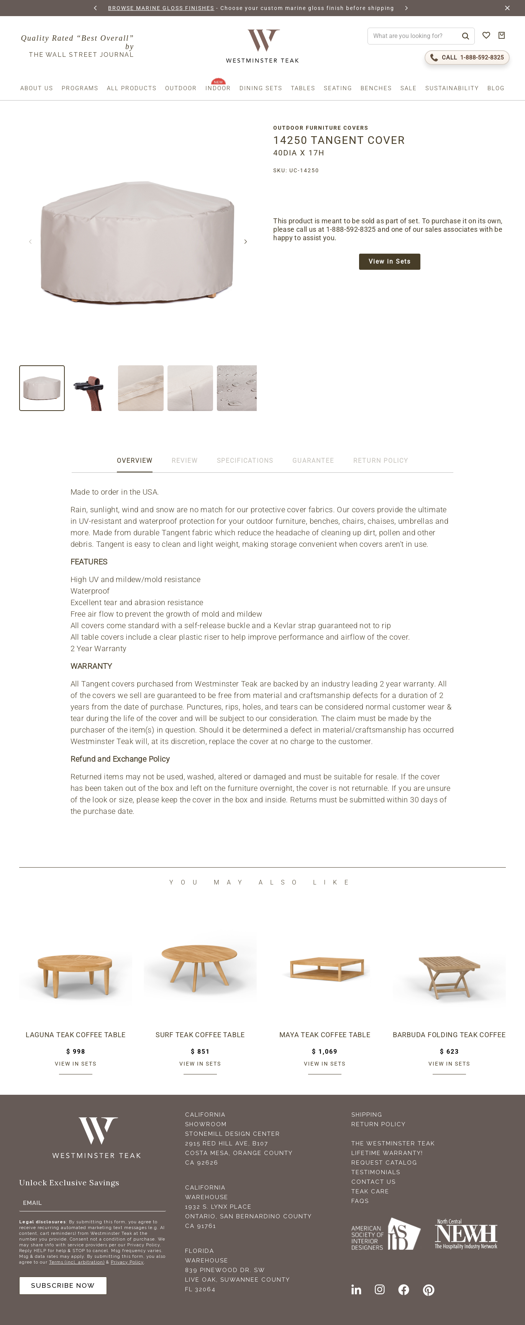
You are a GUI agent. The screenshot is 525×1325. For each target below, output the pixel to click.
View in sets (76, 1064)
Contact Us (373, 1181)
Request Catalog (384, 1162)
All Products (132, 88)
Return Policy (378, 1124)
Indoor (218, 88)
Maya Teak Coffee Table (325, 1034)
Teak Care (370, 1191)
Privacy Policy (127, 1261)
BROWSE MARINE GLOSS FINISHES (160, 8)
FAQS (360, 1201)
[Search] (465, 36)
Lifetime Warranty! (387, 1153)
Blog (496, 88)
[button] (95, 8)
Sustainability (452, 88)
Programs (80, 88)
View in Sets (392, 262)
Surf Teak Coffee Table (200, 1034)
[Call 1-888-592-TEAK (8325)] (467, 57)
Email (32, 1202)
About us (36, 88)
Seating (338, 88)
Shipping (366, 1114)
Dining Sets (261, 88)
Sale (408, 88)
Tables (303, 88)
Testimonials (375, 1172)
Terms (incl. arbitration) (77, 1261)
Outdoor (181, 88)
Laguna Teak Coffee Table (75, 1034)
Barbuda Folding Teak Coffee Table (449, 1034)
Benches (376, 88)
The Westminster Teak (393, 1143)
